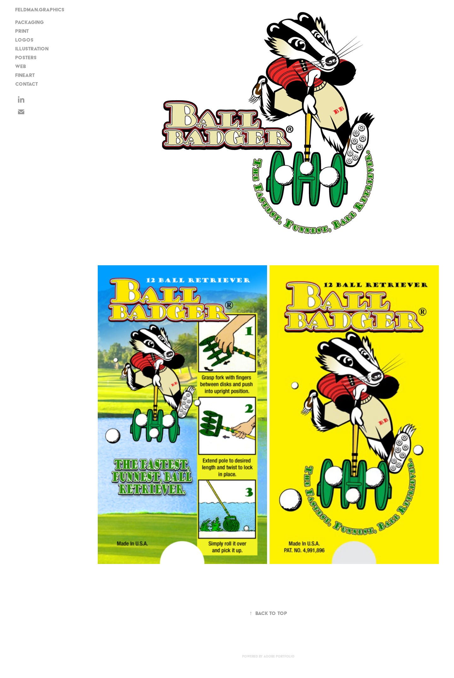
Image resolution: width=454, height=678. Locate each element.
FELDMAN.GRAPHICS (39, 10)
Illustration (32, 49)
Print (22, 31)
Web (20, 66)
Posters (26, 57)
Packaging (29, 22)
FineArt (25, 75)
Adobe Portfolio (279, 656)
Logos (24, 40)
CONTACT (26, 84)
